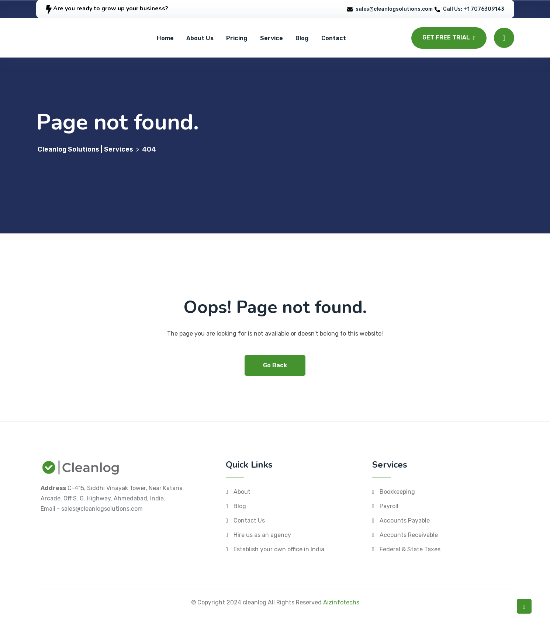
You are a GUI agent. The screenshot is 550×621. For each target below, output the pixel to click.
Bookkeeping (397, 491)
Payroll (389, 506)
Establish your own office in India (279, 549)
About (242, 491)
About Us (200, 38)
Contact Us (249, 520)
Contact (333, 38)
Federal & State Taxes (410, 549)
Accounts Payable (405, 520)
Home (165, 38)
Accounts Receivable (409, 534)
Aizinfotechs (341, 602)
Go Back (275, 365)
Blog (302, 38)
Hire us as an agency (262, 534)
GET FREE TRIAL (448, 37)
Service (271, 38)
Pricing (237, 38)
